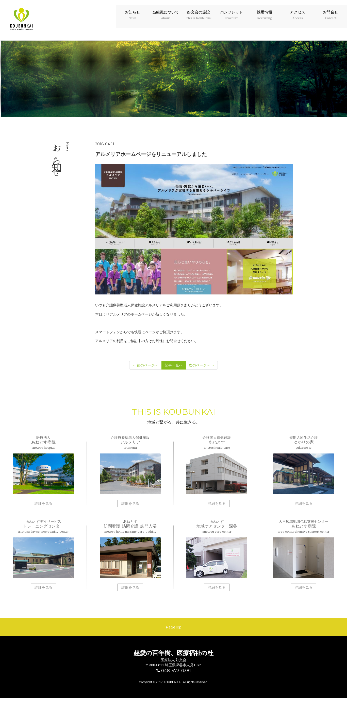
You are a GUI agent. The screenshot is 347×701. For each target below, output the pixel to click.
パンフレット (231, 19)
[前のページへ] (145, 365)
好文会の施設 (198, 19)
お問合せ (330, 19)
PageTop (173, 628)
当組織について (165, 19)
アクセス (297, 19)
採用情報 (264, 19)
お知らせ (132, 19)
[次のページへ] (202, 365)
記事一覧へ (174, 365)
